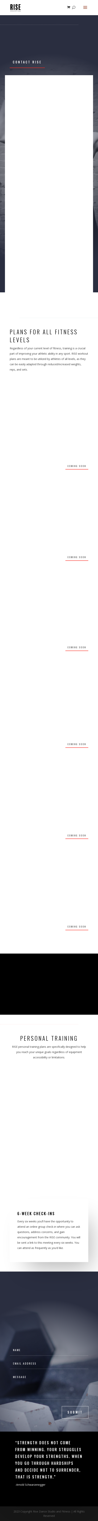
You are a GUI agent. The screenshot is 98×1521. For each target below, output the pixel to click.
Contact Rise (27, 62)
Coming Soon (76, 557)
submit (75, 1412)
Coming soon (76, 466)
